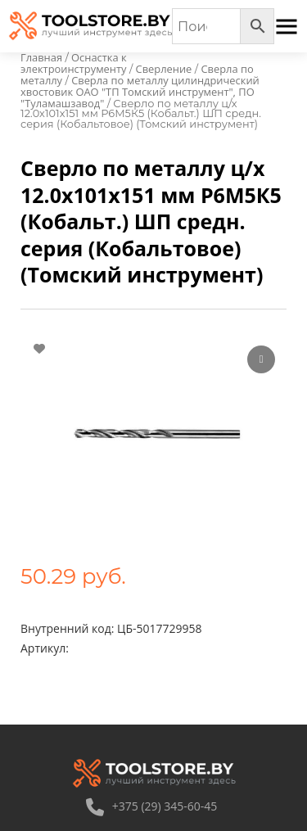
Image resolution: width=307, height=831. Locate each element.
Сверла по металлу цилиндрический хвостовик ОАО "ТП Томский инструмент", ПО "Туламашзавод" (140, 92)
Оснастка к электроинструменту (73, 63)
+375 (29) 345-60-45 (152, 806)
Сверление (164, 68)
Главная (41, 57)
